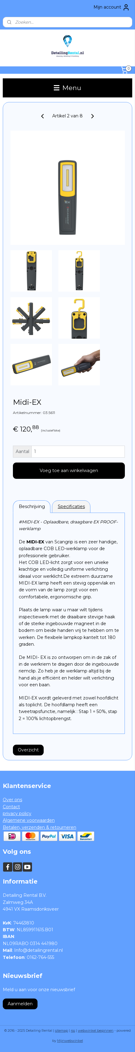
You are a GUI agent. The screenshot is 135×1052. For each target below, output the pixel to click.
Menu (67, 88)
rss (73, 1030)
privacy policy (17, 813)
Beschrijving (32, 506)
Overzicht (28, 749)
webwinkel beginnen (95, 1030)
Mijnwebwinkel (70, 1040)
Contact (11, 807)
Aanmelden (20, 1004)
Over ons (12, 799)
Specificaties (71, 506)
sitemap (61, 1030)
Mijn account (111, 7)
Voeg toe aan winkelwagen (69, 470)
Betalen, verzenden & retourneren (39, 827)
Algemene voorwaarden (29, 820)
